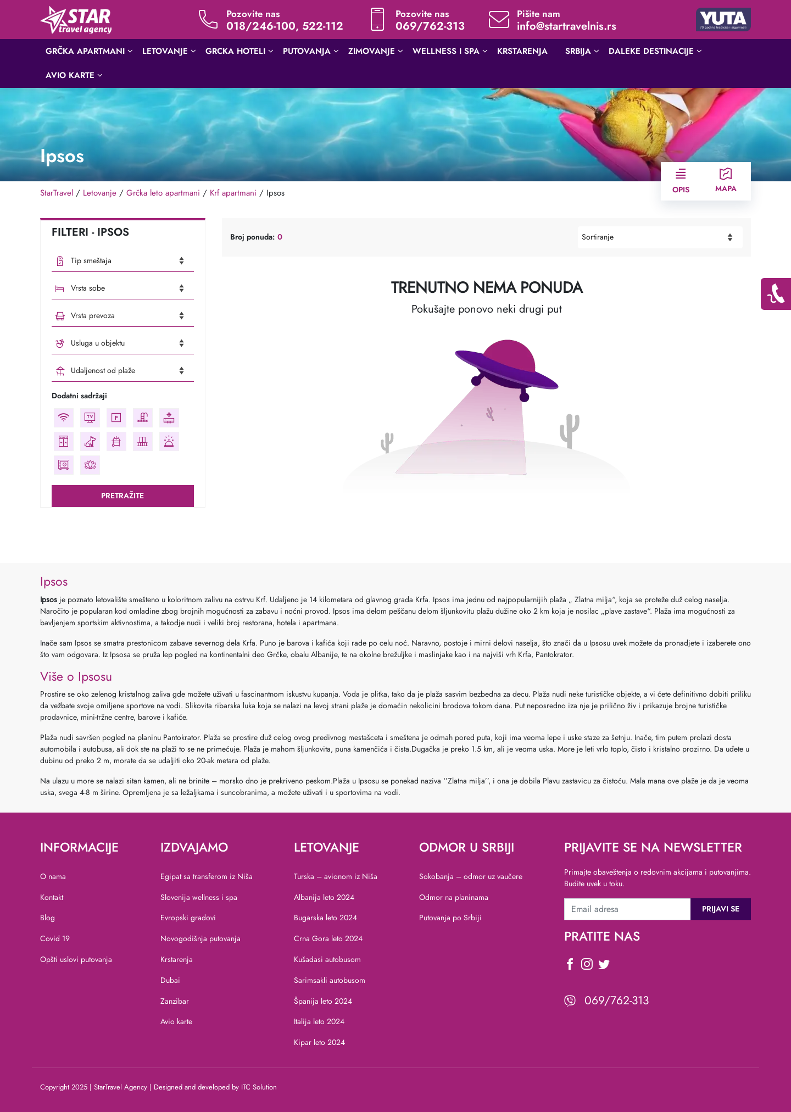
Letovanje (99, 193)
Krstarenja (176, 959)
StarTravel (56, 193)
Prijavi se (720, 908)
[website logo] (76, 18)
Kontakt (51, 897)
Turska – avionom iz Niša (335, 876)
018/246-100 (261, 26)
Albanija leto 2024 (324, 897)
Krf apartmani (233, 193)
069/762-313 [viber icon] (616, 1000)
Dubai (170, 980)
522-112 (322, 26)
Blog (47, 917)
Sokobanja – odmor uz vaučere (470, 876)
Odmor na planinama (453, 897)
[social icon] (570, 966)
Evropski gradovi (188, 917)
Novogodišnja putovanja (200, 938)
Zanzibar (174, 1001)
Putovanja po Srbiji (450, 917)
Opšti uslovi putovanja (76, 959)
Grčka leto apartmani (163, 193)
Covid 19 (55, 938)
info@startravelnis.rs (566, 26)
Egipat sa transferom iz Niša (206, 876)
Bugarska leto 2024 (325, 917)
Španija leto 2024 (323, 1001)
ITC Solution (259, 1087)
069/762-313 (430, 26)
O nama (53, 876)
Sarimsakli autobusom (329, 980)
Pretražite (122, 495)
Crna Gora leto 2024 (328, 938)
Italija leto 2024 (319, 1021)
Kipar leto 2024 (319, 1042)
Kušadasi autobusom (327, 959)
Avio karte (176, 1021)
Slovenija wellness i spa (198, 897)
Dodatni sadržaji (79, 395)
